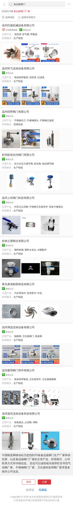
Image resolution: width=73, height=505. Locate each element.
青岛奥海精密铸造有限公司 (18, 284)
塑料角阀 (19, 250)
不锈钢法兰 (20, 120)
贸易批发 (18, 124)
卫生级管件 (35, 379)
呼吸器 (33, 34)
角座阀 (38, 336)
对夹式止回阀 (21, 206)
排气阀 (25, 34)
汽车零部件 (20, 293)
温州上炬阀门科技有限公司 (18, 197)
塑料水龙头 (30, 250)
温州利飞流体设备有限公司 (18, 68)
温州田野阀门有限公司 (15, 111)
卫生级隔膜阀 (49, 379)
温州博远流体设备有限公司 (18, 327)
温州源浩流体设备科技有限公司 (21, 413)
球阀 (35, 422)
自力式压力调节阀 (23, 163)
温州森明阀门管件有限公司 (18, 370)
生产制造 (18, 38)
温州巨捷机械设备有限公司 (18, 25)
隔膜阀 (17, 336)
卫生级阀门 (28, 336)
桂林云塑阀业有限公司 (15, 240)
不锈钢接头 (33, 120)
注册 (44, 481)
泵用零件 (31, 293)
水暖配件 (42, 250)
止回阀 (28, 422)
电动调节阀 (48, 163)
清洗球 (17, 34)
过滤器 (40, 77)
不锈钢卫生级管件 (38, 206)
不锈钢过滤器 (47, 120)
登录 (28, 481)
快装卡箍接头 (56, 206)
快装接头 (19, 422)
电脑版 (43, 489)
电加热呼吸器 (21, 77)
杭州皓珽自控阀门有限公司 (18, 154)
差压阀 (37, 163)
